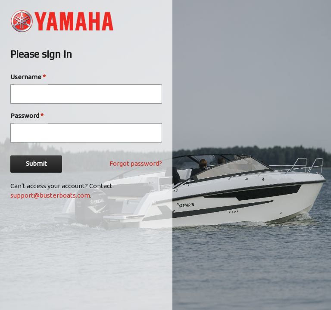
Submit (36, 164)
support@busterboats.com (50, 195)
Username (28, 77)
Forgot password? (135, 163)
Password (27, 115)
